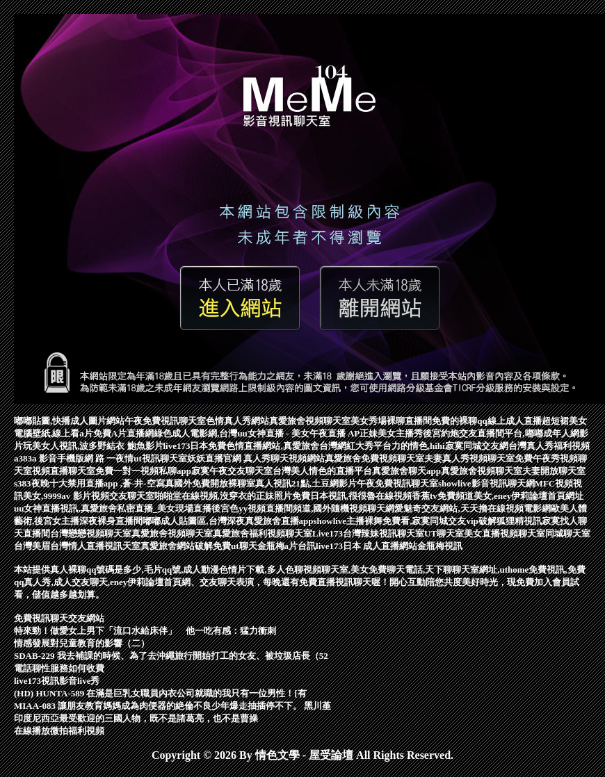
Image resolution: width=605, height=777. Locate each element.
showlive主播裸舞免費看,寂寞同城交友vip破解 (404, 521)
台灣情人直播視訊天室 (95, 546)
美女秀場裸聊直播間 (391, 421)
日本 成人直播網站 (380, 546)
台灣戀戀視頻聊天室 (90, 533)
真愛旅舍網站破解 (176, 546)
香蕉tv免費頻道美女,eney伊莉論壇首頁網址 (497, 496)
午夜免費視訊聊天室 (165, 421)
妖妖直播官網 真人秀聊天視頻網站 (256, 458)
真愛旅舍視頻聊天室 (309, 421)
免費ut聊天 (235, 546)
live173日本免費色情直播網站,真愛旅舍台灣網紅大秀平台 (277, 446)
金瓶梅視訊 (439, 546)
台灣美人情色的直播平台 (322, 471)
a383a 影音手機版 (49, 458)
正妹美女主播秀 (391, 433)
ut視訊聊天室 (160, 458)
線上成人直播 (514, 421)
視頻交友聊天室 (122, 496)
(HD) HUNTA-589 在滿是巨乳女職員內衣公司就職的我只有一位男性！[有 (160, 693)
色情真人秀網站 (237, 421)
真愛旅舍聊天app (406, 471)
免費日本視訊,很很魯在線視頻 (352, 496)
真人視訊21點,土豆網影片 (306, 483)
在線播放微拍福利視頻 (59, 731)
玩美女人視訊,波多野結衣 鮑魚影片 (93, 446)
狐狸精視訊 (519, 521)
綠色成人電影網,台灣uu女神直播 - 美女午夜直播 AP (257, 433)
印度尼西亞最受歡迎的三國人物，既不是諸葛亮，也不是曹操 (136, 718)
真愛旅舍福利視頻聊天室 (262, 533)
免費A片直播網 (123, 433)
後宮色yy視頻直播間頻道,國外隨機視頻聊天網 (302, 508)
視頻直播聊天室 (63, 471)
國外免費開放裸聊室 (214, 483)
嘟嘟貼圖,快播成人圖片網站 (69, 421)
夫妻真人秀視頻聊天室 (469, 458)
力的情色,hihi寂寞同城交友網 (450, 446)
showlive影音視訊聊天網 (486, 483)
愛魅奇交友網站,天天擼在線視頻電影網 (472, 508)
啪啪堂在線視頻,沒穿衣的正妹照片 (223, 496)
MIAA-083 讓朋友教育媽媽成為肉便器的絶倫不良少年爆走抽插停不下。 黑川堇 (172, 706)
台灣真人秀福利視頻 (549, 446)
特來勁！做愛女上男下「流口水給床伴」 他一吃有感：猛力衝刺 (145, 630)
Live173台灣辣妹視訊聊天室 (368, 533)
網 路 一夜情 (109, 458)
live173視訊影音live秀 (57, 681)
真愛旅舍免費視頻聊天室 (374, 458)
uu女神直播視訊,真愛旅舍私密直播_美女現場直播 (112, 508)
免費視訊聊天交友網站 (59, 618)
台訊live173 (320, 546)
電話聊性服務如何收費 (59, 668)
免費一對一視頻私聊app (143, 471)
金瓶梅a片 (277, 546)
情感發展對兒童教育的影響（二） (82, 643)
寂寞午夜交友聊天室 (232, 471)
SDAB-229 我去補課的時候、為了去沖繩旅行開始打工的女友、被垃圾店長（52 (171, 656)
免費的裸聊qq (459, 421)
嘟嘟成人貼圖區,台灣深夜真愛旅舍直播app (228, 521)
